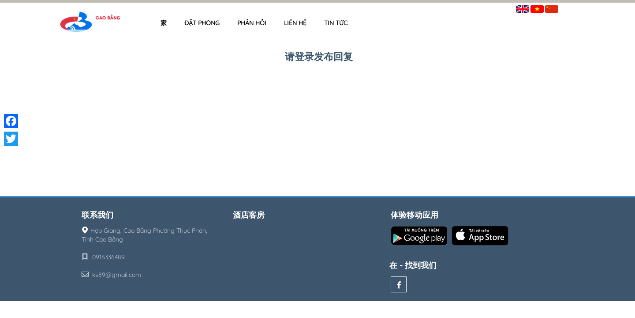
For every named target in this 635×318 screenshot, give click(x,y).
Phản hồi (251, 23)
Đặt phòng (202, 23)
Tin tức (335, 23)
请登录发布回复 (319, 56)
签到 (570, 7)
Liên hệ (295, 23)
